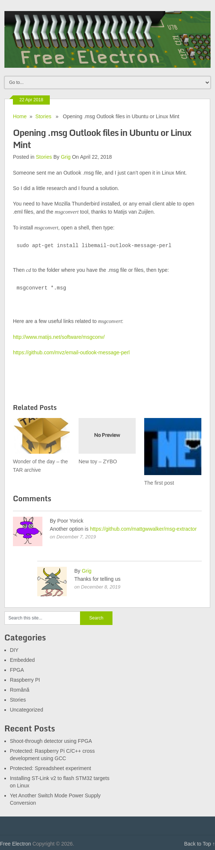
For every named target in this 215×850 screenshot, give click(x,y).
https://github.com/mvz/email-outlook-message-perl (71, 352)
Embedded (22, 660)
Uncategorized (26, 710)
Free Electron (15, 844)
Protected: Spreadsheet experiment (50, 768)
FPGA (17, 670)
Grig (65, 157)
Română (20, 690)
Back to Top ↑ (199, 844)
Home (20, 116)
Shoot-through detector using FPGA (51, 741)
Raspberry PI (25, 680)
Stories (43, 116)
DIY (14, 650)
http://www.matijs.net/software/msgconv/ (59, 337)
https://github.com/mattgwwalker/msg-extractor (143, 529)
